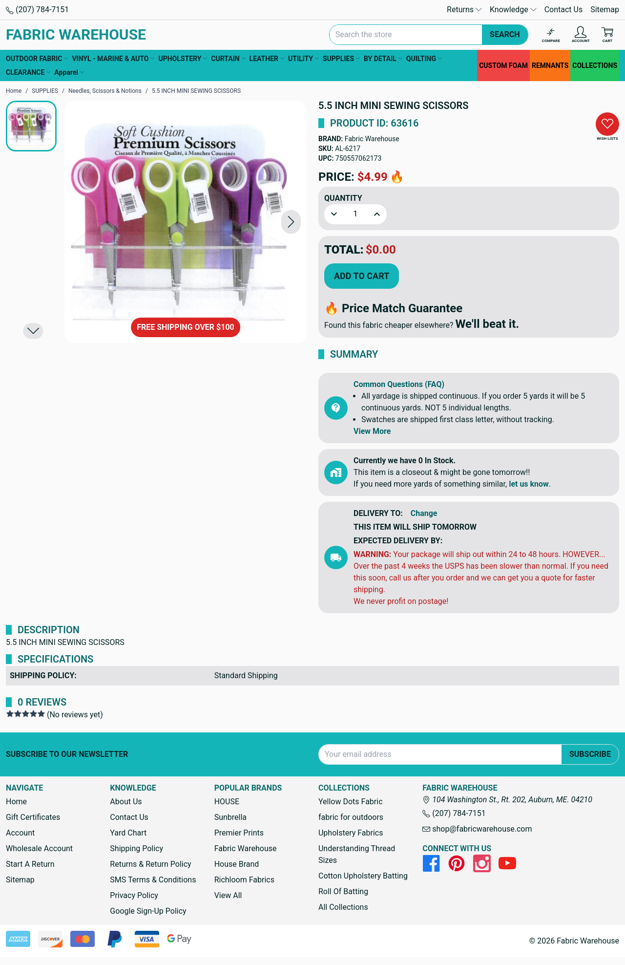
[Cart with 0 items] (607, 35)
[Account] (581, 35)
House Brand (236, 864)
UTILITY (303, 59)
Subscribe (590, 754)
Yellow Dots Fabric (350, 801)
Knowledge (513, 9)
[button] (291, 222)
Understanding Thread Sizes (356, 854)
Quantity (343, 198)
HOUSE (226, 801)
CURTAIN (228, 59)
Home (16, 801)
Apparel (69, 72)
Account (20, 832)
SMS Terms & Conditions (153, 879)
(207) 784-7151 (37, 9)
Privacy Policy (134, 895)
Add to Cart (361, 276)
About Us (126, 801)
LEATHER (267, 59)
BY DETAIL (383, 59)
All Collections (343, 907)
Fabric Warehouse (372, 139)
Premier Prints (239, 832)
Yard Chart (128, 832)
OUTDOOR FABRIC (37, 59)
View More (372, 431)
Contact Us (563, 9)
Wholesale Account (39, 848)
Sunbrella (230, 817)
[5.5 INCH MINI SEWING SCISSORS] (185, 222)
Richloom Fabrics (244, 879)
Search (505, 34)
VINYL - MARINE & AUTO (113, 59)
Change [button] (424, 513)
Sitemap (604, 9)
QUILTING (424, 59)
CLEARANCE (28, 72)
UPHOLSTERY (182, 59)
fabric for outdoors (350, 817)
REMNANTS (550, 65)
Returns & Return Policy (150, 864)
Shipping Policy (136, 848)
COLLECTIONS (594, 65)
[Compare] (551, 35)
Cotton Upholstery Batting (363, 875)
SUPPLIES (341, 59)
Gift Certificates (33, 817)
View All (228, 895)
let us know (529, 484)
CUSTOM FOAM (503, 65)
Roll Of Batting (343, 891)
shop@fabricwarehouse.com (477, 829)
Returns (464, 9)
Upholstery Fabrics (350, 832)
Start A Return (30, 864)
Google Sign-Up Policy (148, 911)
